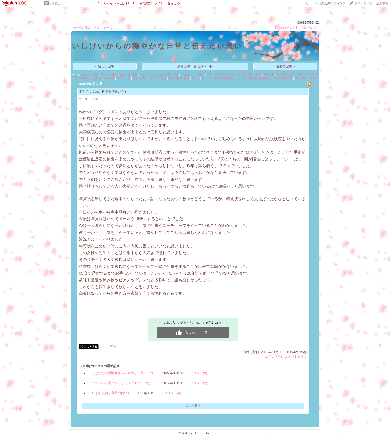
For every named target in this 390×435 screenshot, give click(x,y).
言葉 (142, 74)
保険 (186, 78)
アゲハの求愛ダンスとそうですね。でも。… (124, 383)
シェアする (108, 346)
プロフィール (102, 28)
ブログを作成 (363, 3)
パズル (144, 78)
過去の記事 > (285, 66)
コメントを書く (296, 356)
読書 (175, 74)
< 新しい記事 (104, 66)
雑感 (150, 74)
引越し (162, 78)
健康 (122, 74)
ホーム (76, 28)
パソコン (241, 78)
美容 (297, 78)
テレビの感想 (109, 74)
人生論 (200, 74)
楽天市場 (382, 3)
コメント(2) (198, 383)
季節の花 (268, 74)
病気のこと (187, 74)
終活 (305, 78)
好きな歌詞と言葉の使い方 (111, 393)
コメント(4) (273, 356)
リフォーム (123, 78)
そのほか (55, 3)
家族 (135, 74)
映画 (292, 74)
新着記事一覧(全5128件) (195, 66)
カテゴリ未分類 (89, 74)
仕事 (312, 78)
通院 (168, 74)
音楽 (217, 74)
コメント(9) (198, 373)
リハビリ (207, 78)
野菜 (300, 74)
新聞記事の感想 (282, 78)
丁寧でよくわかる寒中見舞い (100, 91)
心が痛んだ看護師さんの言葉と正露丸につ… (124, 373)
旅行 (258, 74)
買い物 (97, 78)
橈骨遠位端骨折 (224, 78)
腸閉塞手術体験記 (260, 78)
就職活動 (108, 78)
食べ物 (159, 74)
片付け (196, 78)
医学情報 (282, 74)
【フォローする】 (286, 28)
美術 (179, 78)
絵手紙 (309, 74)
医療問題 (227, 74)
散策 (135, 78)
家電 (153, 78)
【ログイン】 (309, 28)
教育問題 (240, 74)
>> (330, 3)
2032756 (306, 22)
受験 (209, 74)
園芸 (171, 78)
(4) (124, 91)
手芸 (251, 74)
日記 (87, 28)
